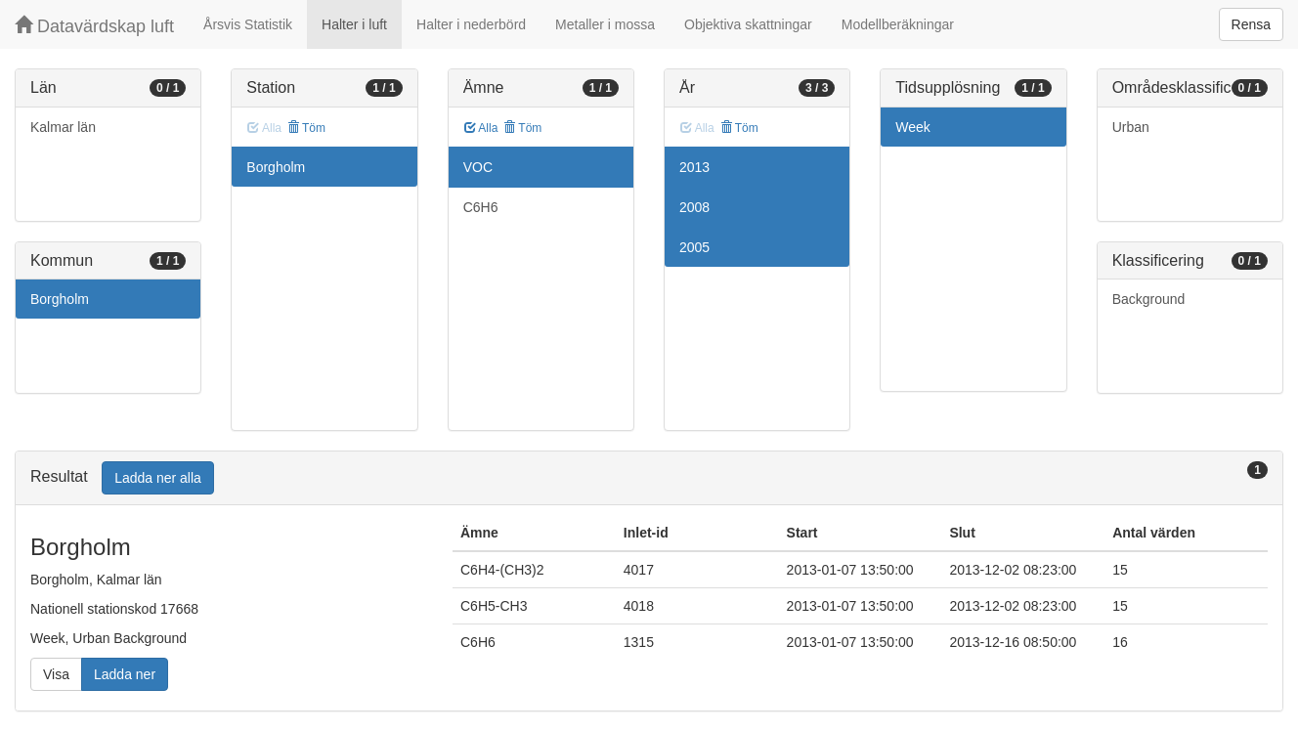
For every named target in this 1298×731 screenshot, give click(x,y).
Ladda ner (124, 674)
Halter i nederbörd (471, 24)
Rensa (1251, 24)
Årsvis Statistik (247, 24)
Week (912, 127)
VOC (478, 167)
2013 (694, 167)
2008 (694, 207)
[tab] (649, 478)
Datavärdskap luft (94, 26)
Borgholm (59, 299)
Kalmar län (63, 127)
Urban (1130, 127)
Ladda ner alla (157, 478)
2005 (694, 247)
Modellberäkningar (898, 24)
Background (1149, 299)
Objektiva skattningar (748, 24)
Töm (306, 128)
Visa (56, 674)
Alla (481, 128)
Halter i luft (354, 24)
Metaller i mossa (605, 24)
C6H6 (480, 207)
